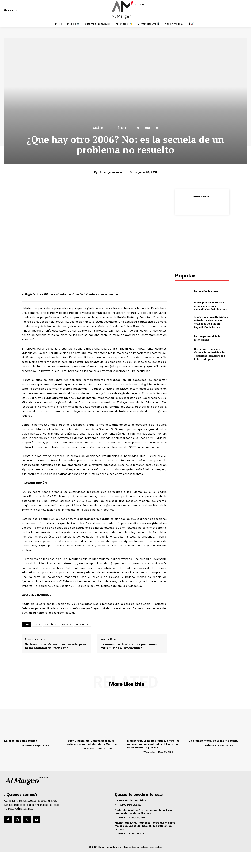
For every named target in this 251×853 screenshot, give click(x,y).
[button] (11, 10)
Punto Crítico (145, 128)
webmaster (26, 745)
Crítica (120, 128)
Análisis (100, 128)
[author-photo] (12, 745)
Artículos (120, 805)
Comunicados (122, 817)
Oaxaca (66, 624)
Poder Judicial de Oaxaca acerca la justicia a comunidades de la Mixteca (210, 306)
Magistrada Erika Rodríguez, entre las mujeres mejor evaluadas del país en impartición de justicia (211, 322)
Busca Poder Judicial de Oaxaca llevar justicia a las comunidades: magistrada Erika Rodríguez (209, 354)
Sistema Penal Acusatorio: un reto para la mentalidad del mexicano (55, 646)
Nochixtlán (51, 624)
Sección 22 (82, 624)
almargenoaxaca (111, 172)
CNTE (37, 624)
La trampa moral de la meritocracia (207, 337)
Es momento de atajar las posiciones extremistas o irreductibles (129, 646)
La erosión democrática (208, 291)
